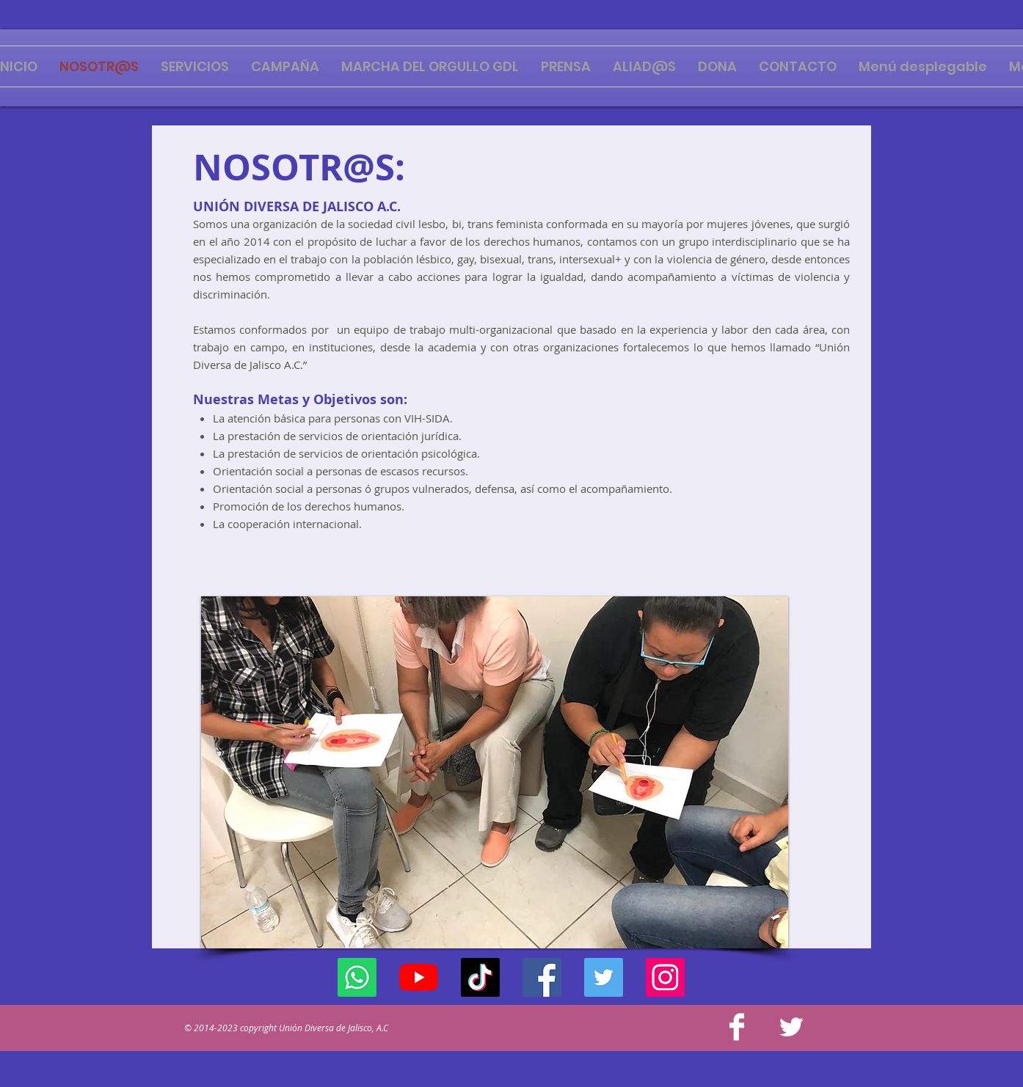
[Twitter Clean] (791, 1027)
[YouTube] (418, 977)
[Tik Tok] (480, 977)
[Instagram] (665, 977)
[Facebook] (542, 977)
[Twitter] (603, 977)
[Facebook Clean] (737, 1027)
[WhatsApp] (357, 977)
